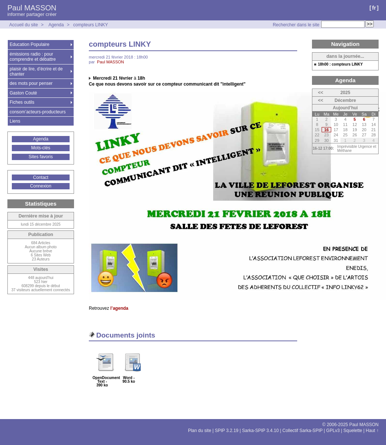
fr (374, 7)
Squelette (352, 430)
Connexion (40, 186)
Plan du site (199, 430)
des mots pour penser (31, 83)
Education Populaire (29, 44)
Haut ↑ (372, 430)
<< (320, 92)
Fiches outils (22, 102)
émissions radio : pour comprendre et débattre (33, 57)
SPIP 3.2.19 (226, 430)
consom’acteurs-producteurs (38, 111)
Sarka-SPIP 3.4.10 (260, 430)
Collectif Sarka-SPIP (302, 430)
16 (326, 129)
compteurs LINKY (90, 24)
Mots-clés (40, 147)
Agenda (56, 24)
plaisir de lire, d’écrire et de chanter (36, 71)
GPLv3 (333, 430)
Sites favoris (40, 156)
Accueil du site (23, 24)
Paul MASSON (31, 8)
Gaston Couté (23, 93)
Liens (15, 121)
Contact (40, 177)
